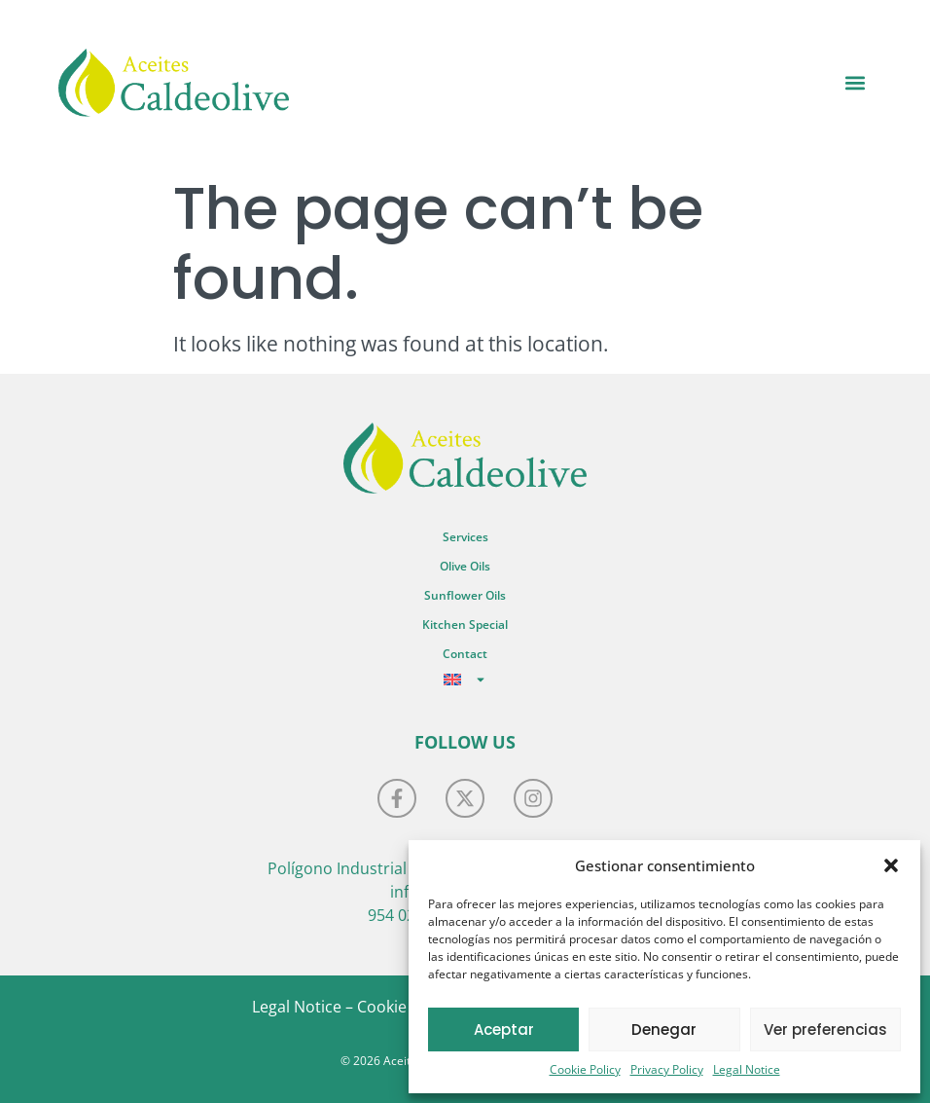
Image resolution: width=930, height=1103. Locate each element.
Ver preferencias (825, 1029)
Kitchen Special (465, 624)
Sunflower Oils (465, 595)
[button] (891, 865)
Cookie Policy (585, 1069)
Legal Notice (746, 1069)
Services (465, 537)
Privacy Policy (666, 1069)
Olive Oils (465, 566)
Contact (465, 653)
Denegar (664, 1029)
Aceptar (504, 1029)
